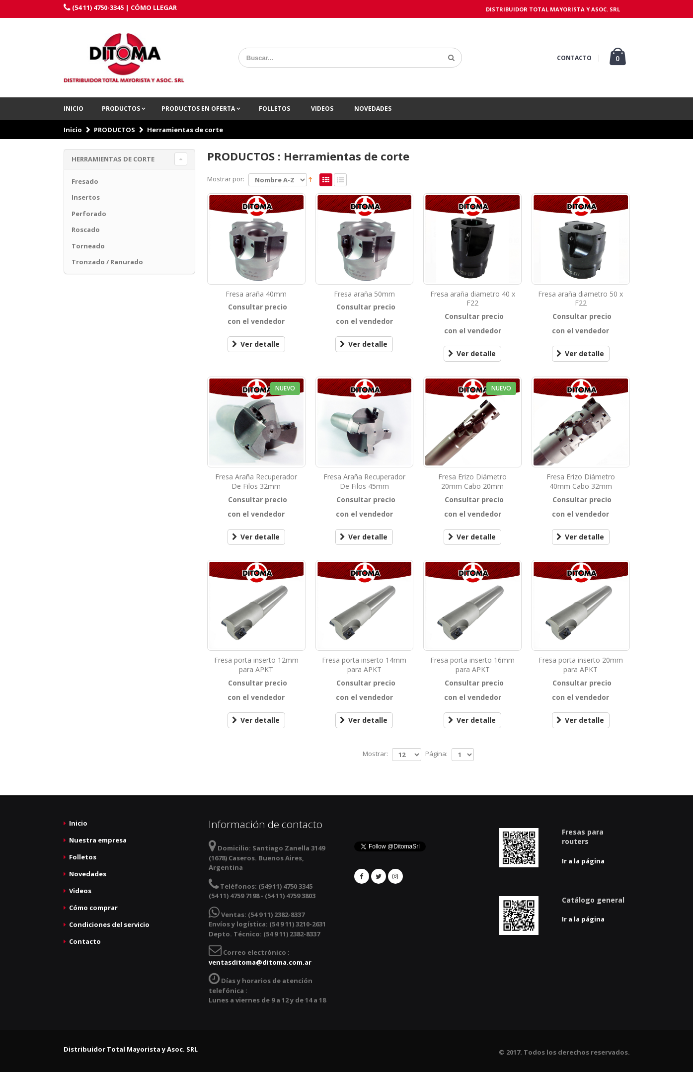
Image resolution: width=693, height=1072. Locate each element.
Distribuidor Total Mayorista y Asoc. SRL (131, 1049)
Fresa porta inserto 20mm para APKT (581, 664)
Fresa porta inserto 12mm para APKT (256, 664)
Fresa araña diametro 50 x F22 (580, 298)
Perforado (89, 213)
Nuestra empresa (98, 840)
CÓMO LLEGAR (154, 7)
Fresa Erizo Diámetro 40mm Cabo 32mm (580, 481)
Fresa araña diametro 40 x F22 (472, 298)
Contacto (85, 941)
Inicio (73, 108)
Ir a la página (583, 860)
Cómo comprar (93, 907)
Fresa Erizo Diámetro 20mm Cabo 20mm (472, 481)
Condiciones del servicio (109, 924)
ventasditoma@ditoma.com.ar (260, 962)
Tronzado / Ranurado (107, 261)
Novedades (372, 108)
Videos (322, 108)
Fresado (85, 181)
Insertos (86, 197)
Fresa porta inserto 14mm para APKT (364, 664)
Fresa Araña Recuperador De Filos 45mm (364, 481)
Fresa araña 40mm (256, 294)
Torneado (88, 245)
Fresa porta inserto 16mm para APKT (472, 664)
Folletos (274, 108)
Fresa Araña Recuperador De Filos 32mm (256, 481)
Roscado (86, 229)
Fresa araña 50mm (364, 294)
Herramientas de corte (185, 129)
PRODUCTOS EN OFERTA (198, 108)
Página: (436, 753)
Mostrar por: (225, 178)
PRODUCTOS (122, 108)
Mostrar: (375, 753)
